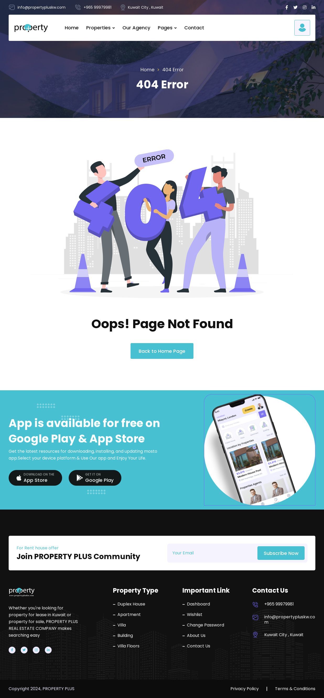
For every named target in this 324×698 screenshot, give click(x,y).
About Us (194, 635)
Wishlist (192, 614)
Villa (119, 625)
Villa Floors (126, 646)
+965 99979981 (279, 604)
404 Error (173, 69)
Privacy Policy (244, 689)
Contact (194, 27)
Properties (98, 27)
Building (123, 635)
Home (72, 27)
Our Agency (136, 27)
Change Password (203, 625)
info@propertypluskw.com (289, 619)
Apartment (127, 614)
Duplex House (129, 604)
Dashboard (196, 604)
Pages (165, 27)
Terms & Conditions (295, 689)
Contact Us (196, 646)
